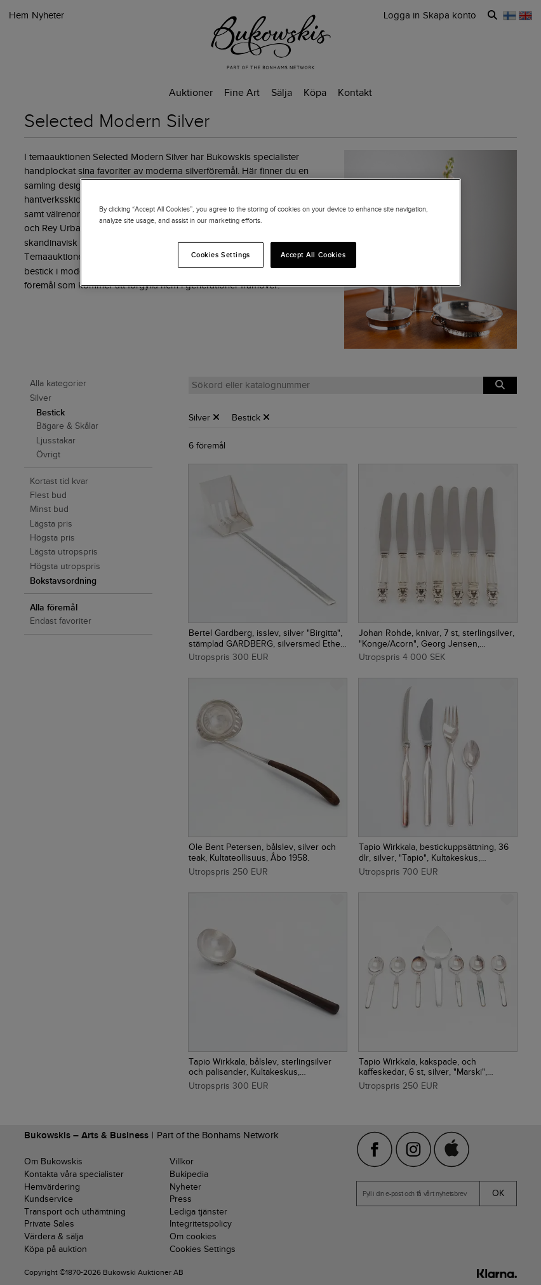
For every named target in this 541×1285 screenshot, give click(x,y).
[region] (270, 232)
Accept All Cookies (313, 254)
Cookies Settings (220, 254)
